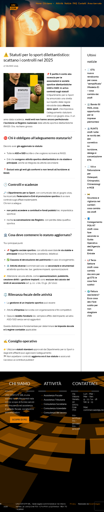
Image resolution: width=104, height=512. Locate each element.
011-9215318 (76, 427)
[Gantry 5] (25, 7)
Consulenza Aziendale (55, 408)
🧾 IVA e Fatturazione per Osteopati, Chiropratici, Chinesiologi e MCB (93, 177)
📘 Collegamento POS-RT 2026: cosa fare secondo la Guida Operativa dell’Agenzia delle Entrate (94, 236)
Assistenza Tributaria (54, 400)
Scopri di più (19, 419)
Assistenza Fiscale (53, 395)
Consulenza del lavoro (55, 412)
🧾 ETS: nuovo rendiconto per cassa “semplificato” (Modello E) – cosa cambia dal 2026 (94, 83)
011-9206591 (76, 416)
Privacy (73, 504)
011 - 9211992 (76, 422)
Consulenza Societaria (55, 404)
